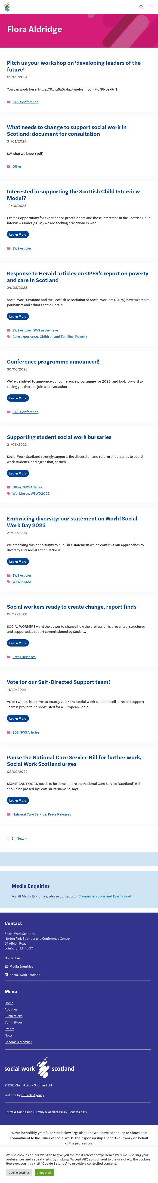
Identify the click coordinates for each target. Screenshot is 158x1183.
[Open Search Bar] (141, 7)
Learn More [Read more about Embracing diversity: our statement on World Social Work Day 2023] (18, 561)
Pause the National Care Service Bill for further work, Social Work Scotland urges (74, 760)
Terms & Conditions (18, 1111)
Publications (13, 1015)
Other (17, 166)
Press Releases (24, 656)
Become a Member (18, 1041)
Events (9, 1028)
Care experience (25, 336)
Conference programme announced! (53, 361)
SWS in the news (45, 330)
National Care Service (29, 814)
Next (22, 838)
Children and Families (57, 336)
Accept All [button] (44, 1172)
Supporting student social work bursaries (59, 437)
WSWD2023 (40, 493)
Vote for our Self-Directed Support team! (58, 682)
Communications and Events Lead (104, 896)
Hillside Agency (32, 1094)
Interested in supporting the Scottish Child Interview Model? (73, 194)
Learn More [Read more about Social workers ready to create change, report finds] (18, 642)
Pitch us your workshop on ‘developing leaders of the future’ (74, 65)
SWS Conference (25, 101)
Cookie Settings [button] (19, 1172)
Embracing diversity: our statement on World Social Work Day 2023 (72, 521)
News (8, 1035)
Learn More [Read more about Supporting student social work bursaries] (18, 473)
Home (9, 1002)
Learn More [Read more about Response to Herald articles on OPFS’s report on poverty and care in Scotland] (18, 316)
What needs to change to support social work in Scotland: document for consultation (67, 130)
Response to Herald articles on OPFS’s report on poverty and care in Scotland (77, 276)
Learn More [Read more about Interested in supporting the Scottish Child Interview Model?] (18, 234)
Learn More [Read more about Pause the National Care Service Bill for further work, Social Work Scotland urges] (18, 800)
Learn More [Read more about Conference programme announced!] (18, 398)
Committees (13, 1022)
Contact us (13, 958)
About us (11, 1009)
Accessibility (78, 1111)
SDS (15, 732)
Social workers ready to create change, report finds (71, 606)
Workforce (20, 493)
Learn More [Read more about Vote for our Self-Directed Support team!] (18, 718)
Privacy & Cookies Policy (50, 1111)
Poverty (81, 336)
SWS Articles (22, 248)
